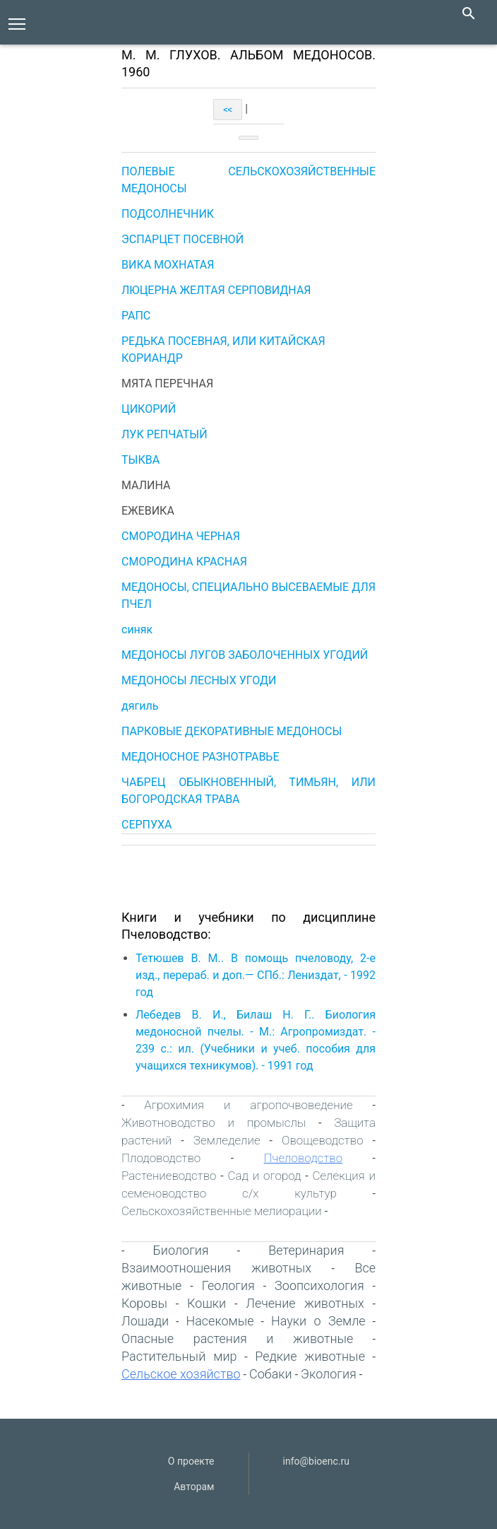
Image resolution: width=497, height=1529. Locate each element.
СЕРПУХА (146, 824)
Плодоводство (160, 1158)
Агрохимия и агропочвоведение (248, 1105)
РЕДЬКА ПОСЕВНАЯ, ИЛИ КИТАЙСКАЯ (223, 341)
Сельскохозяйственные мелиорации (221, 1211)
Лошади (145, 1320)
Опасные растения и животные (237, 1338)
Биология (181, 1250)
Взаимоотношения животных (216, 1267)
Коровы (144, 1303)
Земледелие (227, 1140)
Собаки (270, 1373)
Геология (228, 1285)
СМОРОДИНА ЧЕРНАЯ (180, 536)
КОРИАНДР (152, 358)
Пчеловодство (303, 1158)
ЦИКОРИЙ (148, 409)
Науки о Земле (318, 1320)
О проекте (191, 1461)
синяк (136, 629)
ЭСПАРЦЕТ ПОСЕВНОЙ (182, 239)
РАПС (135, 315)
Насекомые (219, 1320)
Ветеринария (306, 1250)
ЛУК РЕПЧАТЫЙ (164, 434)
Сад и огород (264, 1175)
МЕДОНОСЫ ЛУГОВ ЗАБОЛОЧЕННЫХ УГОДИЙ (244, 655)
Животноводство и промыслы (213, 1122)
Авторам (194, 1486)
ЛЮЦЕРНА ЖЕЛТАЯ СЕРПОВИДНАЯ (216, 290)
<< (227, 109)
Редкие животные (310, 1356)
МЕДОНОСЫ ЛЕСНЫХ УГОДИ (198, 680)
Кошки (206, 1303)
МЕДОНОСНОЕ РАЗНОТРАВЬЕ (200, 756)
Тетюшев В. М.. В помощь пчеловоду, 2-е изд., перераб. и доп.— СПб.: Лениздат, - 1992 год (256, 975)
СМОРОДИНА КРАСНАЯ (184, 561)
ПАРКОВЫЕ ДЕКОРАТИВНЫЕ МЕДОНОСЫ (231, 731)
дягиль (139, 706)
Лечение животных (305, 1303)
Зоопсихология (319, 1285)
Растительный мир (179, 1356)
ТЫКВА (140, 460)
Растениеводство (169, 1175)
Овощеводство (323, 1140)
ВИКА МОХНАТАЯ (167, 264)
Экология (329, 1373)
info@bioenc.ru (316, 1461)
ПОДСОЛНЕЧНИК (167, 214)
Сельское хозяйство (181, 1373)
